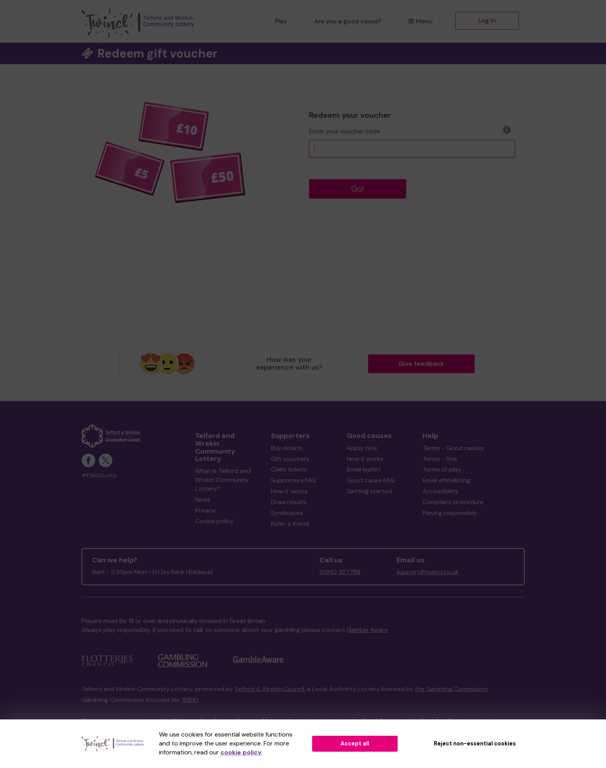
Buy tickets (286, 448)
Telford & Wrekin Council (269, 689)
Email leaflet (364, 469)
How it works (289, 491)
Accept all (355, 743)
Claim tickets (289, 469)
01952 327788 (340, 572)
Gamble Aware (367, 630)
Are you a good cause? (347, 21)
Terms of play (442, 469)
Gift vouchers (290, 459)
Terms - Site (440, 459)
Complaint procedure (453, 502)
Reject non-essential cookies (475, 743)
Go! (357, 188)
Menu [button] (420, 21)
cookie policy (241, 752)
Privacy (205, 510)
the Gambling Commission (451, 689)
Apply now (362, 448)
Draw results (289, 502)
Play (281, 21)
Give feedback (421, 364)
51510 (190, 700)
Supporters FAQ (293, 480)
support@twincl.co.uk (427, 572)
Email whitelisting (446, 480)
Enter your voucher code (344, 131)
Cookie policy (214, 521)
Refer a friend (290, 524)
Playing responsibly (450, 513)
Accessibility (440, 491)
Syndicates (287, 513)
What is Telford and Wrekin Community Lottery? (223, 480)
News (202, 500)
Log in (487, 20)
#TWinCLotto (99, 475)
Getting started (369, 491)
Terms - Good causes (453, 448)
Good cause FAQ (371, 480)
